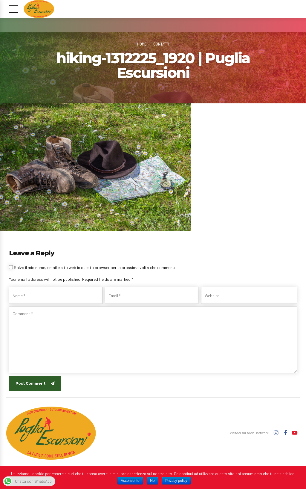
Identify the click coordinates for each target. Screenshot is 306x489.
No (152, 481)
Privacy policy (176, 481)
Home (141, 43)
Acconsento (130, 481)
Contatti (161, 43)
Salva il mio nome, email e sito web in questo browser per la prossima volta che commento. (96, 267)
